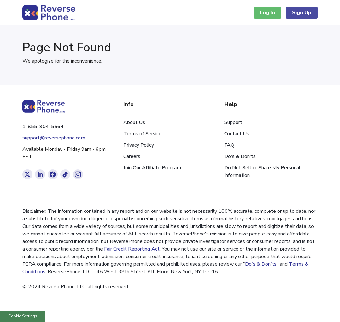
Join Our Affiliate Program (152, 167)
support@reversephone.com (53, 137)
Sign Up (301, 12)
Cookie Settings (22, 316)
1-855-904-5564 (43, 126)
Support (233, 122)
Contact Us (236, 133)
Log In (267, 12)
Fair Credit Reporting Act (132, 249)
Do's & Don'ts (240, 156)
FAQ (229, 145)
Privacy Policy (138, 145)
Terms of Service (142, 133)
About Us (134, 122)
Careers (131, 156)
